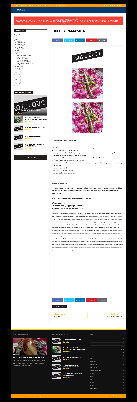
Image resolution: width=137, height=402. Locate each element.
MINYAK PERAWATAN (23, 60)
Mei (19, 54)
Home (103, 395)
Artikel (92, 341)
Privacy (115, 395)
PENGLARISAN (93, 364)
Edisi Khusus (93, 344)
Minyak (92, 358)
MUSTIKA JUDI (21, 57)
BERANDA (78, 10)
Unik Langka (93, 388)
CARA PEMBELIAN (94, 10)
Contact (122, 395)
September (20, 47)
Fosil (91, 347)
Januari (19, 68)
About (109, 395)
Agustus (19, 49)
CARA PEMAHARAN (60, 5)
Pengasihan (93, 361)
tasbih (92, 385)
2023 (17, 39)
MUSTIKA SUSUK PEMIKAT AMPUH (28, 357)
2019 (17, 73)
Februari (19, 66)
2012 (17, 84)
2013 (17, 82)
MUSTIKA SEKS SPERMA (24, 62)
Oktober (19, 46)
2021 (17, 70)
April (18, 65)
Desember (20, 42)
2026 (17, 34)
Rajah (91, 376)
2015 (17, 79)
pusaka (92, 373)
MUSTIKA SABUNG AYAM (24, 55)
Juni (18, 52)
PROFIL (85, 10)
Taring (92, 382)
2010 (17, 85)
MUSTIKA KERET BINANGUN (25, 63)
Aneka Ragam (93, 338)
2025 (17, 36)
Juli (18, 50)
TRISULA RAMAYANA (22, 59)
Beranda (31, 5)
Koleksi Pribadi (94, 355)
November (20, 44)
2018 (17, 74)
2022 (18, 41)
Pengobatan (93, 367)
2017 (17, 76)
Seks (91, 379)
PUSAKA (119, 10)
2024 (17, 37)
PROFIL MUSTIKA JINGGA (45, 5)
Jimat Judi (92, 352)
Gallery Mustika (94, 349)
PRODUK (103, 10)
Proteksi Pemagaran (95, 370)
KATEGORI (112, 10)
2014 (17, 80)
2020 (17, 71)
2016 (17, 77)
